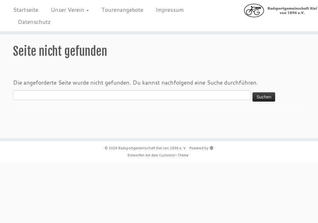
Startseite (25, 10)
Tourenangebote (122, 10)
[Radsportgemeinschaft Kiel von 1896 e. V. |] (280, 10)
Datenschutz (34, 22)
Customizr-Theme (174, 155)
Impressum (170, 10)
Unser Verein (70, 10)
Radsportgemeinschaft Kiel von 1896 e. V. (152, 148)
